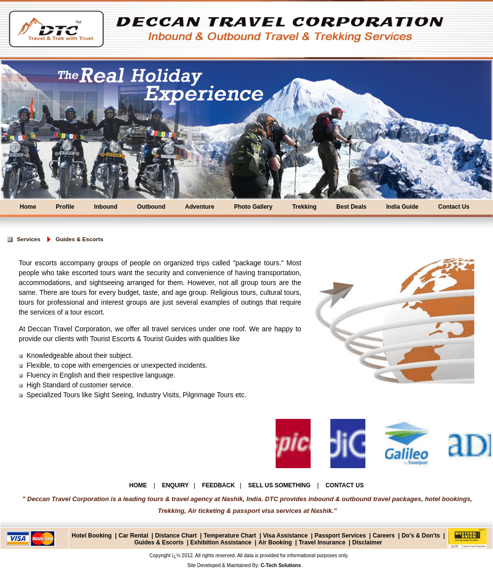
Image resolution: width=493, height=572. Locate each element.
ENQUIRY (175, 485)
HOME (138, 485)
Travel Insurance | (325, 542)
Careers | (386, 535)
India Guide (402, 206)
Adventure (199, 206)
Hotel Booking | (93, 535)
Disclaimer (367, 542)
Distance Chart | (178, 535)
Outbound (151, 206)
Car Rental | (135, 535)
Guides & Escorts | (161, 542)
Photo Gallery (253, 206)
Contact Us (453, 206)
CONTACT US (344, 485)
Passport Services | (343, 535)
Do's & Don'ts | (423, 535)
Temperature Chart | (232, 535)
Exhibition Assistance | (222, 542)
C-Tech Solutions (280, 565)
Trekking (304, 206)
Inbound (105, 206)
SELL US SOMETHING (280, 485)
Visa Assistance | (288, 535)
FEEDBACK (218, 485)
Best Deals (351, 206)
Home (28, 206)
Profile (65, 206)
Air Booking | (277, 542)
